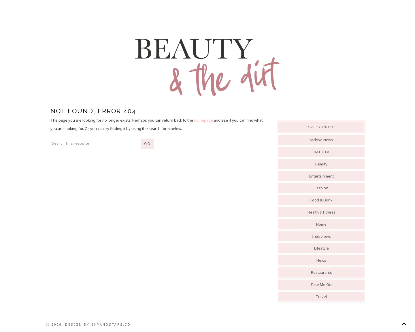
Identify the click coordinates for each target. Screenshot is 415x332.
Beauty (321, 164)
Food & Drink (321, 200)
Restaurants (321, 272)
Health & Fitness (321, 212)
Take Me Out (321, 284)
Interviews (321, 236)
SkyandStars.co (111, 324)
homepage (203, 120)
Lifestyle (321, 248)
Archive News (321, 139)
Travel (321, 296)
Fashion (321, 187)
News (321, 260)
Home (321, 224)
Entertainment (321, 176)
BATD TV (321, 151)
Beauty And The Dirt (207, 67)
